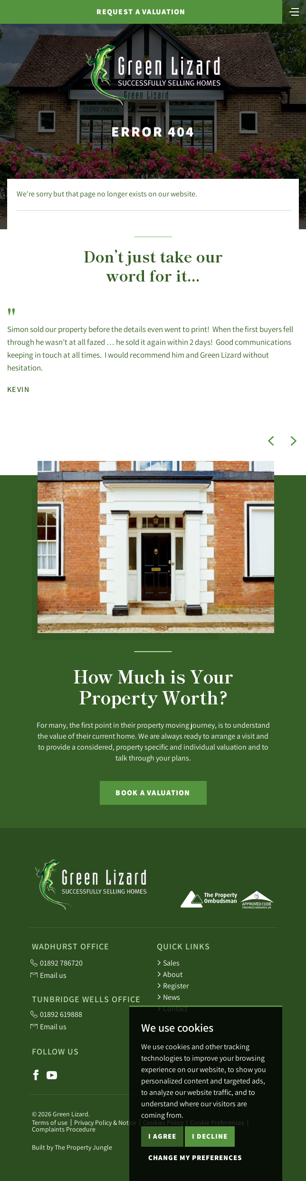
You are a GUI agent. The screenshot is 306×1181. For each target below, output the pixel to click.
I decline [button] (210, 1169)
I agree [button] (162, 1169)
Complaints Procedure (64, 1129)
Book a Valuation (152, 793)
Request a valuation (140, 12)
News (168, 997)
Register (173, 985)
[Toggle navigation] (294, 11)
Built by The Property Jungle (72, 1147)
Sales (168, 962)
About (169, 974)
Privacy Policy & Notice (105, 1122)
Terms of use (49, 1122)
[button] (271, 441)
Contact (172, 1008)
